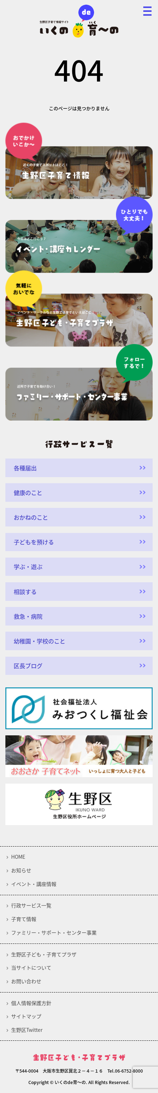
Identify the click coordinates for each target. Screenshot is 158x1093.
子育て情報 (23, 919)
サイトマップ (26, 1016)
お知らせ (21, 870)
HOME (18, 856)
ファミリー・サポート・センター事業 (54, 932)
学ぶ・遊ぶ (28, 566)
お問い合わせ (26, 981)
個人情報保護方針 (31, 1003)
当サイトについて (31, 967)
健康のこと (28, 492)
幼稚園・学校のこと (39, 641)
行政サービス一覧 (31, 905)
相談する (25, 591)
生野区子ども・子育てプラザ (43, 954)
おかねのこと (31, 517)
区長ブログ (28, 665)
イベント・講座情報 (33, 884)
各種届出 (25, 468)
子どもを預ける (34, 542)
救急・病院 (28, 616)
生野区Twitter (26, 1030)
